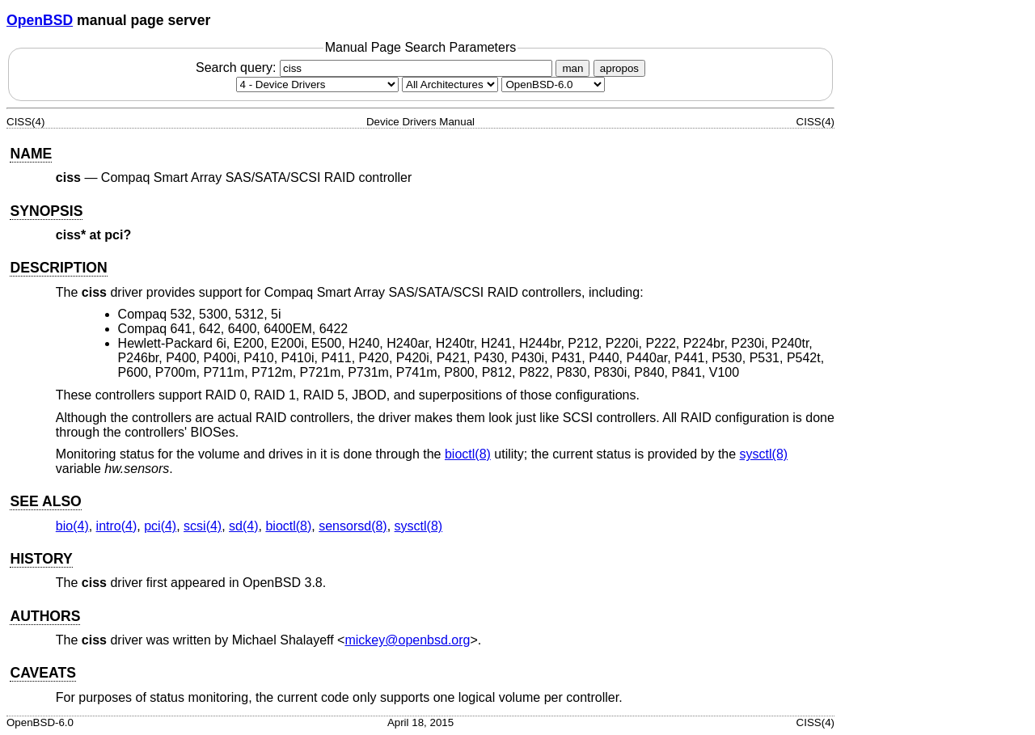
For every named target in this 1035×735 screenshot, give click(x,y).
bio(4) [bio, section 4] (72, 526)
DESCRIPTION (58, 268)
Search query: (376, 67)
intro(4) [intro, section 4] (116, 526)
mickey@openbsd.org (407, 640)
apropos (619, 68)
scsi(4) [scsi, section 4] (203, 526)
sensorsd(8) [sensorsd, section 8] (353, 526)
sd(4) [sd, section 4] (243, 526)
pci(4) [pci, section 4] (160, 526)
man (572, 68)
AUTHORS (45, 616)
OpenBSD (39, 20)
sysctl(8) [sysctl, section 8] (764, 454)
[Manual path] (553, 84)
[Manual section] (317, 84)
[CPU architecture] (450, 84)
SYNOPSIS (46, 211)
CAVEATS (42, 673)
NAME (31, 154)
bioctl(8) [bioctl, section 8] (468, 454)
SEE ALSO (45, 501)
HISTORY (41, 559)
